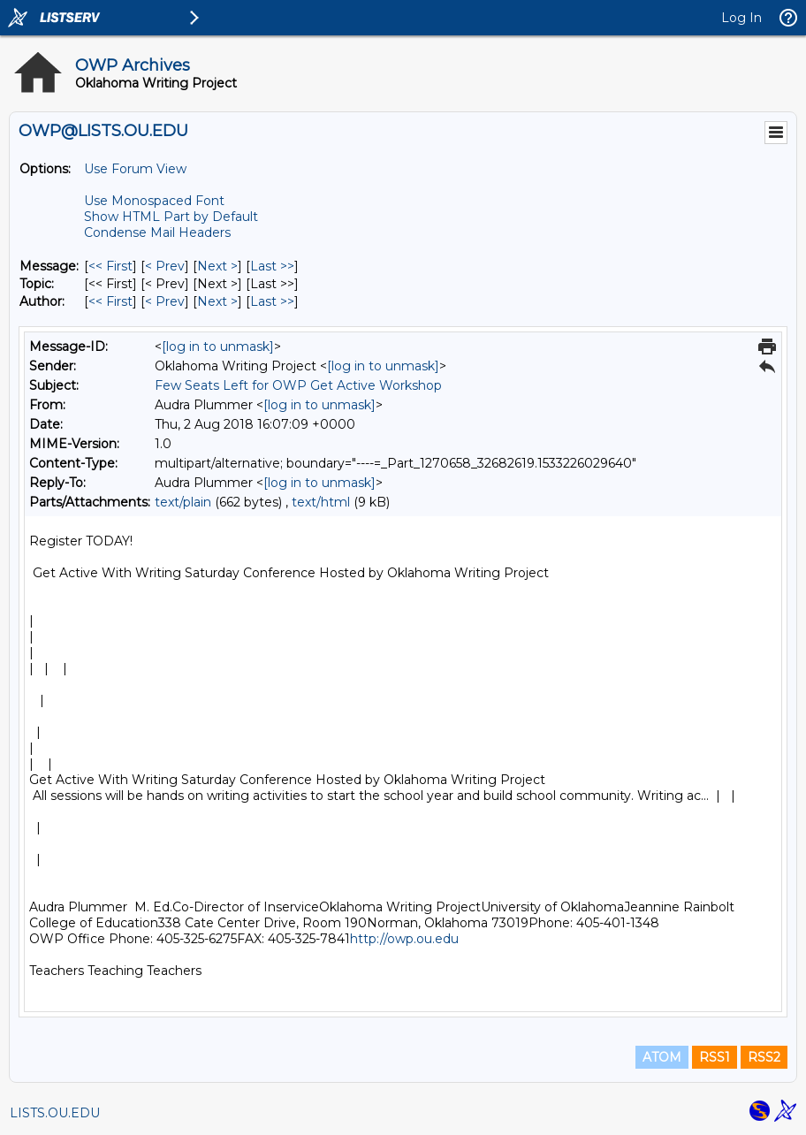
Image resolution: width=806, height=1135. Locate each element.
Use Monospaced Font (154, 201)
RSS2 (764, 1057)
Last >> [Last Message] (272, 266)
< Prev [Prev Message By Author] (165, 301)
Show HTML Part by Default (171, 217)
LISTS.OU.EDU (55, 1113)
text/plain (183, 502)
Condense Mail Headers (157, 232)
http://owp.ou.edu (404, 939)
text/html (321, 502)
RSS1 (714, 1057)
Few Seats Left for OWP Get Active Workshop (298, 385)
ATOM (662, 1057)
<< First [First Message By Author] (110, 301)
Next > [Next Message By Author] (217, 301)
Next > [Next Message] (217, 266)
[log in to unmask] (218, 346)
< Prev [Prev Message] (165, 266)
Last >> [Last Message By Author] (272, 301)
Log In (741, 18)
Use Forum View (135, 169)
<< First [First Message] (110, 266)
